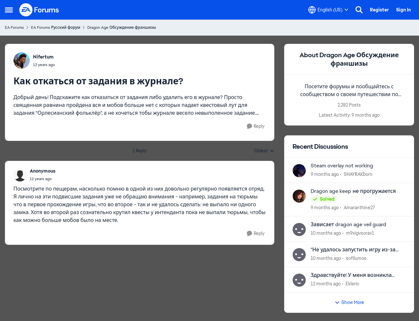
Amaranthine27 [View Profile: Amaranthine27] (359, 208)
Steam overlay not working (342, 165)
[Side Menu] (9, 10)
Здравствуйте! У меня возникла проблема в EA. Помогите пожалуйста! (351, 275)
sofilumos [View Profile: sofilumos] (356, 258)
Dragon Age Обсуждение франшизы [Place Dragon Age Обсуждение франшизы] (121, 27)
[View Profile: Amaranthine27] (299, 196)
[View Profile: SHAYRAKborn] (299, 170)
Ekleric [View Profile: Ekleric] (352, 284)
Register (379, 10)
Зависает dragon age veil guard (348, 224)
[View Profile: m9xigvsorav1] (299, 229)
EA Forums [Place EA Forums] (14, 27)
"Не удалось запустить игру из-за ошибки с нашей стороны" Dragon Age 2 (354, 249)
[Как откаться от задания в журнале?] (42, 179)
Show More (349, 302)
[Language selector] (328, 9)
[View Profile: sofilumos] (299, 254)
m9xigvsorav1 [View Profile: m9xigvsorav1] (360, 233)
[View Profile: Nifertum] (21, 60)
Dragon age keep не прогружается (353, 191)
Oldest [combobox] (264, 151)
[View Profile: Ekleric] (299, 280)
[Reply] (256, 126)
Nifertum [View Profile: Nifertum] (43, 57)
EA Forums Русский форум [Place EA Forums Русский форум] (55, 27)
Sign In (403, 10)
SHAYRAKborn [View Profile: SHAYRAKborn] (358, 174)
